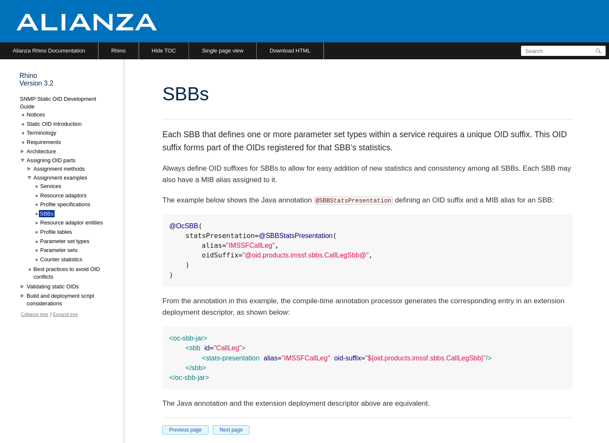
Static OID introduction (54, 124)
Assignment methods (59, 169)
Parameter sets (58, 250)
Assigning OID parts (51, 160)
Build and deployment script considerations (60, 300)
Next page (231, 430)
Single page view (222, 50)
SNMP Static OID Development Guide (58, 103)
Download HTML (289, 50)
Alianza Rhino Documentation (49, 50)
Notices (36, 114)
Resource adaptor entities (71, 222)
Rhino (118, 50)
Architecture (41, 151)
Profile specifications (65, 204)
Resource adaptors (63, 195)
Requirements (44, 142)
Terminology (41, 133)
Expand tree (65, 314)
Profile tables (56, 232)
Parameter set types (64, 241)
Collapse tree (34, 314)
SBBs (47, 213)
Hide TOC (164, 50)
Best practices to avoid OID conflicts (66, 273)
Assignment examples (60, 177)
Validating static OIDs (53, 286)
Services (50, 186)
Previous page (185, 430)
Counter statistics (61, 259)
